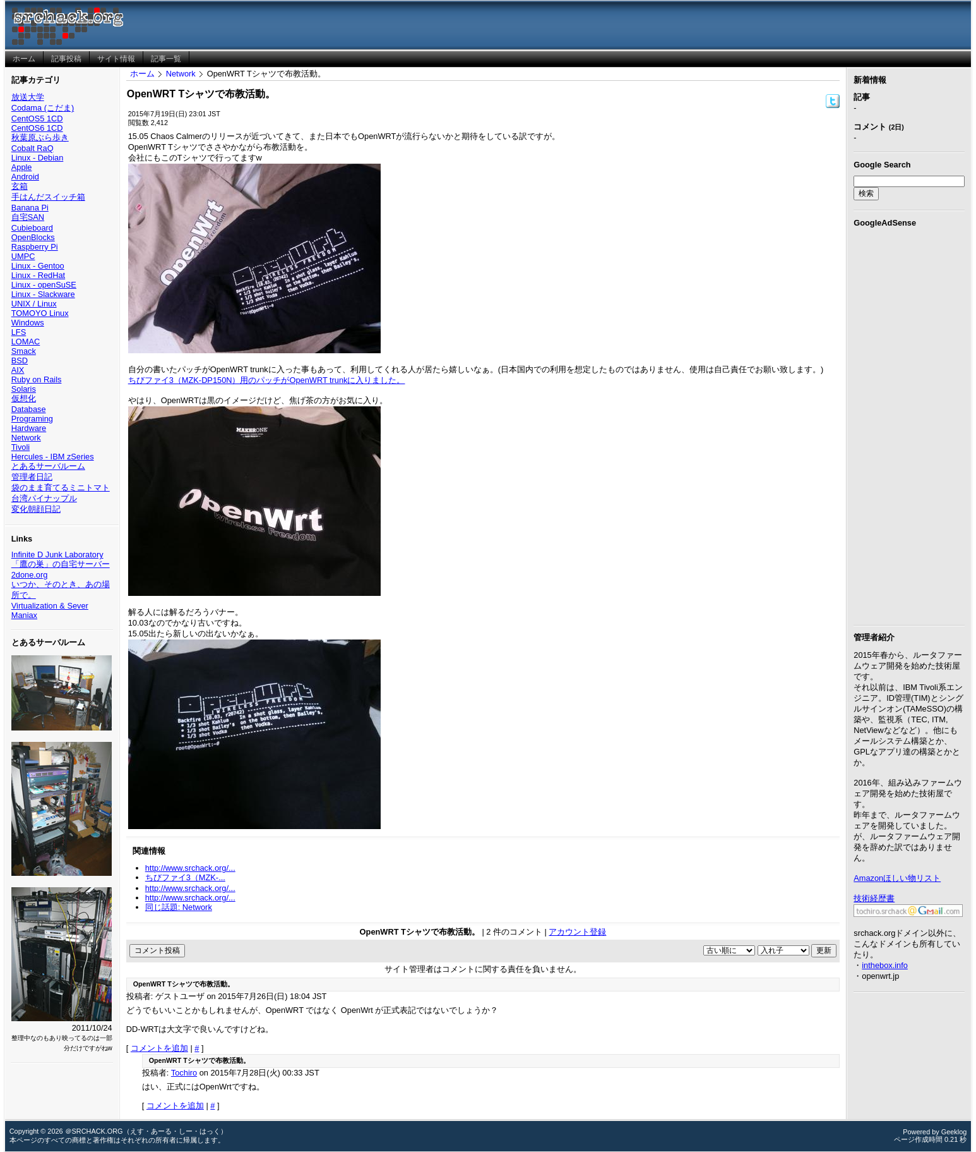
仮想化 (23, 398)
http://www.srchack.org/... (190, 868)
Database (28, 409)
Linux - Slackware (43, 294)
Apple (21, 167)
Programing (32, 418)
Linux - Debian (37, 157)
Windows (27, 322)
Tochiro (184, 1072)
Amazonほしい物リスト (897, 878)
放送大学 (27, 97)
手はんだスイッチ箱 (48, 197)
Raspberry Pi (34, 247)
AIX (18, 370)
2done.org (29, 574)
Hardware (28, 428)
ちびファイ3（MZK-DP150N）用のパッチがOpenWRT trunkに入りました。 (266, 380)
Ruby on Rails (36, 379)
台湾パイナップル (44, 498)
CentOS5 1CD (37, 118)
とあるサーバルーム (48, 466)
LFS (18, 332)
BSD (19, 360)
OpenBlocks (33, 237)
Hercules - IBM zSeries (52, 456)
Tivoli (20, 447)
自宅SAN (27, 217)
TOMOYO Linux (40, 313)
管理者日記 (31, 477)
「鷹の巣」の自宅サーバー (60, 564)
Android (25, 176)
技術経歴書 (874, 898)
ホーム (142, 73)
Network (26, 437)
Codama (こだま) (42, 107)
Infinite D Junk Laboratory (57, 554)
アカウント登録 (577, 932)
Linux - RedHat (38, 275)
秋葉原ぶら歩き (40, 137)
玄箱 (19, 186)
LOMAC (25, 341)
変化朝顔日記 (36, 509)
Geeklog (954, 1132)
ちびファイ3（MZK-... (185, 877)
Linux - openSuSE (43, 284)
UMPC (23, 256)
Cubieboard (32, 228)
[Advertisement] (909, 424)
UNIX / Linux (34, 303)
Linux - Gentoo (37, 265)
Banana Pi (30, 207)
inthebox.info (885, 965)
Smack (23, 351)
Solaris (23, 389)
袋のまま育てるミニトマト (60, 487)
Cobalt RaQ (32, 148)
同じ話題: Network (178, 907)
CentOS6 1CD (37, 128)
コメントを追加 (159, 1048)
